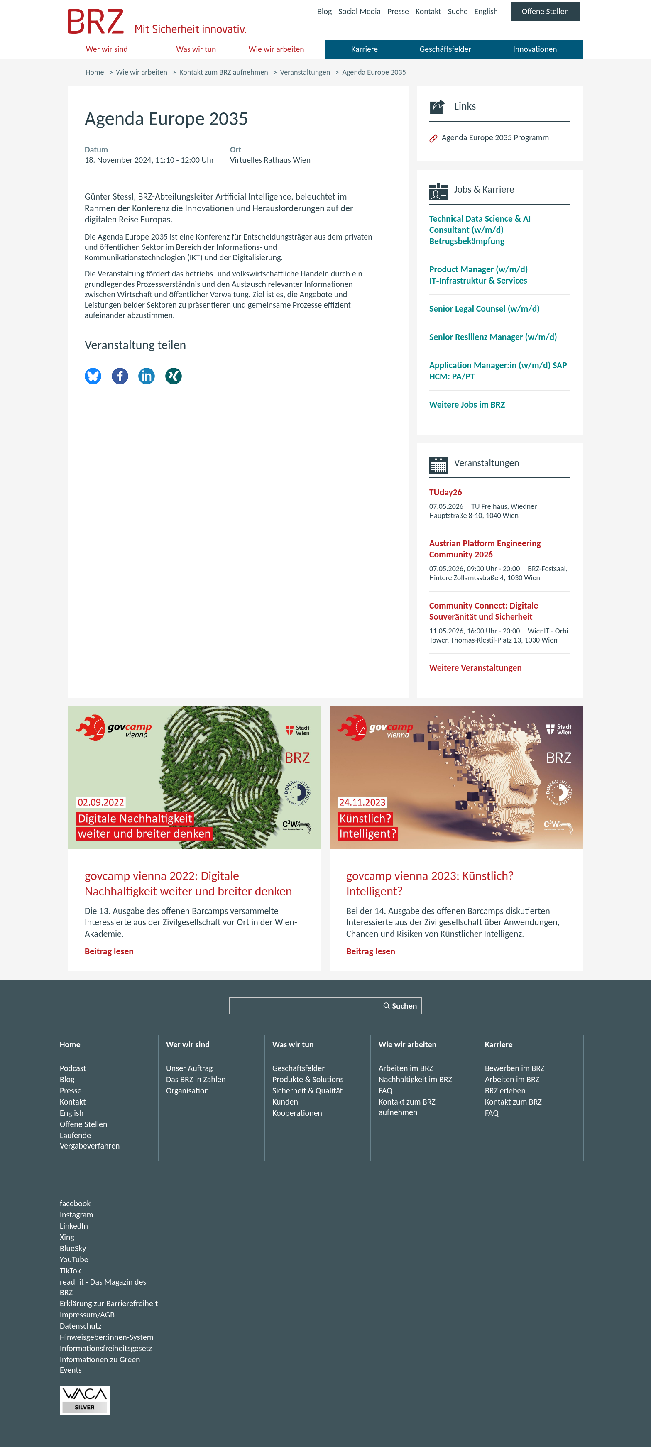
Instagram (76, 1215)
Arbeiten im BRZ (406, 1068)
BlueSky (73, 1248)
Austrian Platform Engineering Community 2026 (485, 549)
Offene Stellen (550, 13)
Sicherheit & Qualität (307, 1090)
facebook (75, 1203)
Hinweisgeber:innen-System (107, 1337)
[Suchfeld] (325, 1005)
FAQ (385, 1090)
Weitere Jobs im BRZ (467, 404)
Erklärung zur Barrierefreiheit (109, 1303)
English (485, 11)
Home (95, 72)
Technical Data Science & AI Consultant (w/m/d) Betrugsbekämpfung (480, 230)
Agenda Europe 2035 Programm (495, 137)
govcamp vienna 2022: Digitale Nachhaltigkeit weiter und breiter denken (188, 883)
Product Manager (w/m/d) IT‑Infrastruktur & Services (478, 275)
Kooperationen (297, 1113)
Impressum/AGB (87, 1315)
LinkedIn (146, 376)
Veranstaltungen (305, 72)
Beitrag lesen (109, 951)
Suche (457, 11)
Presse (396, 11)
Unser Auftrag (189, 1068)
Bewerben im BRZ (514, 1068)
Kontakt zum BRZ (513, 1102)
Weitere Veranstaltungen (475, 667)
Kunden (285, 1102)
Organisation (187, 1090)
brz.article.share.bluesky (93, 376)
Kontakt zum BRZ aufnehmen (223, 72)
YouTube (74, 1259)
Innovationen (535, 49)
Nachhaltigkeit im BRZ (415, 1079)
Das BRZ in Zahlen (196, 1079)
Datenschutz (81, 1326)
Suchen (404, 1006)
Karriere (364, 49)
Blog (322, 11)
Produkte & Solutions (308, 1079)
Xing (173, 376)
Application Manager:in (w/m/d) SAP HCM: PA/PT (498, 370)
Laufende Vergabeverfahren (90, 1140)
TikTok (70, 1271)
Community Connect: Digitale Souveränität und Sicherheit (483, 611)
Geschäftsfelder (445, 49)
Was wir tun (196, 49)
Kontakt (427, 11)
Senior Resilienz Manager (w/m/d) (493, 336)
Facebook (120, 376)
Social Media (357, 12)
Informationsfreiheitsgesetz (106, 1348)
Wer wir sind (107, 49)
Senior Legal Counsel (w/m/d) (484, 308)
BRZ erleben (505, 1090)
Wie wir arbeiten (276, 49)
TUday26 (445, 492)
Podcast (73, 1068)
